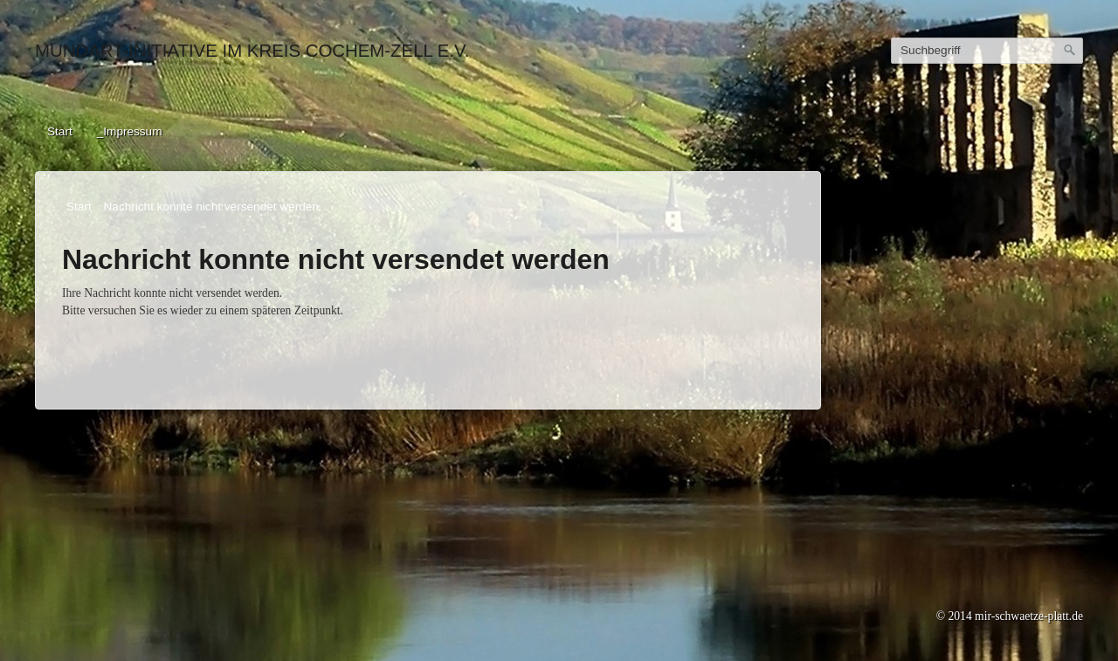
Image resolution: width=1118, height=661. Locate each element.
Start (59, 131)
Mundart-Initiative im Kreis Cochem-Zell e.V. (252, 50)
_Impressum (129, 131)
